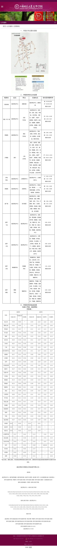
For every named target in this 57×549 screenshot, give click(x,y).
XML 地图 (28, 547)
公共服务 (10, 26)
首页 (4, 26)
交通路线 (17, 26)
